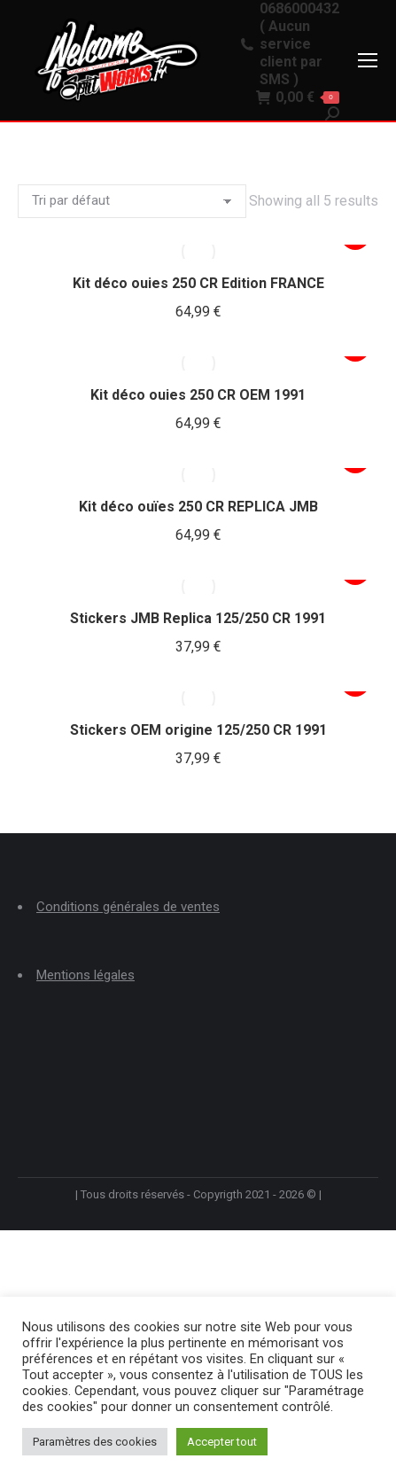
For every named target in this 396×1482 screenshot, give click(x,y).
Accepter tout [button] (222, 1441)
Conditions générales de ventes (128, 907)
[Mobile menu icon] (367, 60)
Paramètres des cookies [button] (95, 1441)
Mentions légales (85, 975)
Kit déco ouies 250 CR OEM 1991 (198, 394)
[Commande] (132, 201)
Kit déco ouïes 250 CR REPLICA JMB (198, 506)
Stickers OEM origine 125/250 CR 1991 (198, 730)
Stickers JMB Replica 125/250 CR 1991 (198, 618)
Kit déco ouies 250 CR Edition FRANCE (198, 283)
